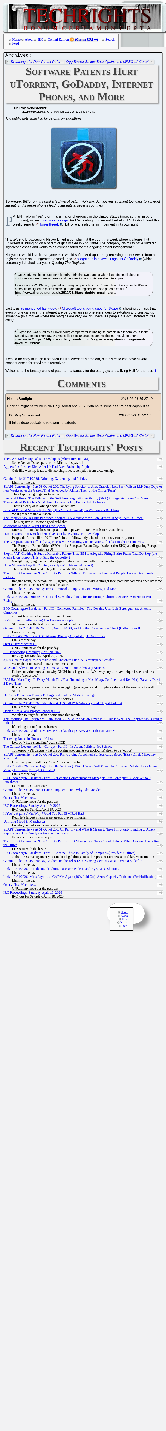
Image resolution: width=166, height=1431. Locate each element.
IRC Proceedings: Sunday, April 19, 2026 (31, 806)
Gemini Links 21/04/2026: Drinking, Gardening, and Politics (45, 479)
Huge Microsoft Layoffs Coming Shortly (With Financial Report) (48, 566)
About (29, 39)
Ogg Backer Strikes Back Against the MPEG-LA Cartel (107, 63)
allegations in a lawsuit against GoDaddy (107, 260)
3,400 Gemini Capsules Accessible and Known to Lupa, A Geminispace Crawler (58, 661)
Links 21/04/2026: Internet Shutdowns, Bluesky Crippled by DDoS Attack (54, 637)
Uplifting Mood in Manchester (24, 822)
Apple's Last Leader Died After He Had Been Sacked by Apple (46, 468)
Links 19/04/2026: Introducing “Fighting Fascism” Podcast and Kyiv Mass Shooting (61, 870)
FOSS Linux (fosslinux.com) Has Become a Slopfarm (40, 621)
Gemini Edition (58, 39)
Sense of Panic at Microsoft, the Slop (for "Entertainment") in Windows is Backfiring (61, 511)
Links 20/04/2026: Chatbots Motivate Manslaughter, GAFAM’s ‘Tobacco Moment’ (60, 732)
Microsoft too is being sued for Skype (90, 309)
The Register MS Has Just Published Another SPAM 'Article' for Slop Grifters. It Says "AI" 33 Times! (73, 519)
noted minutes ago (54, 221)
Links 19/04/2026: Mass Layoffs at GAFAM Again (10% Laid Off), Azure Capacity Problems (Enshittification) (79, 878)
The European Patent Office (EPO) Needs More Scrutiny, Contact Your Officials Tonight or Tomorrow (73, 543)
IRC (40, 39)
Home (16, 39)
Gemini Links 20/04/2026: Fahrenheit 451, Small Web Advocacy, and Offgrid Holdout (62, 704)
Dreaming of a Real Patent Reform (37, 63)
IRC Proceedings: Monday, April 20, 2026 (32, 653)
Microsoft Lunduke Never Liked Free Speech (34, 527)
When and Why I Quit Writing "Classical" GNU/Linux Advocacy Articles (54, 669)
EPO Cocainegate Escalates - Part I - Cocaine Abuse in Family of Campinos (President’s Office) (69, 854)
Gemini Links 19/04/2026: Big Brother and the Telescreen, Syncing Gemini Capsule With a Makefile (72, 862)
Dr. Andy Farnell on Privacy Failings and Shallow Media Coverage (49, 696)
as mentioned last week (38, 309)
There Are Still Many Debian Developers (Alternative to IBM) (46, 460)
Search (110, 39)
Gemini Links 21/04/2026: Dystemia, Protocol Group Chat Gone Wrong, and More (60, 590)
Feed (15, 43)
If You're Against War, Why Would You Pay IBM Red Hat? (43, 814)
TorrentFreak (49, 225)
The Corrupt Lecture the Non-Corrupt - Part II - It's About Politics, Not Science (57, 747)
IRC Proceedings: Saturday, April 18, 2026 (32, 893)
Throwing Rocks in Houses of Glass (28, 740)
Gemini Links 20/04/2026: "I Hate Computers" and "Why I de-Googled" (53, 791)
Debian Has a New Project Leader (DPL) (31, 712)
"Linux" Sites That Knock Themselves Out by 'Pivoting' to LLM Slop (51, 535)
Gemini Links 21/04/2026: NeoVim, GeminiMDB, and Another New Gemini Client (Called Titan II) (72, 629)
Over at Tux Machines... (20, 645)
